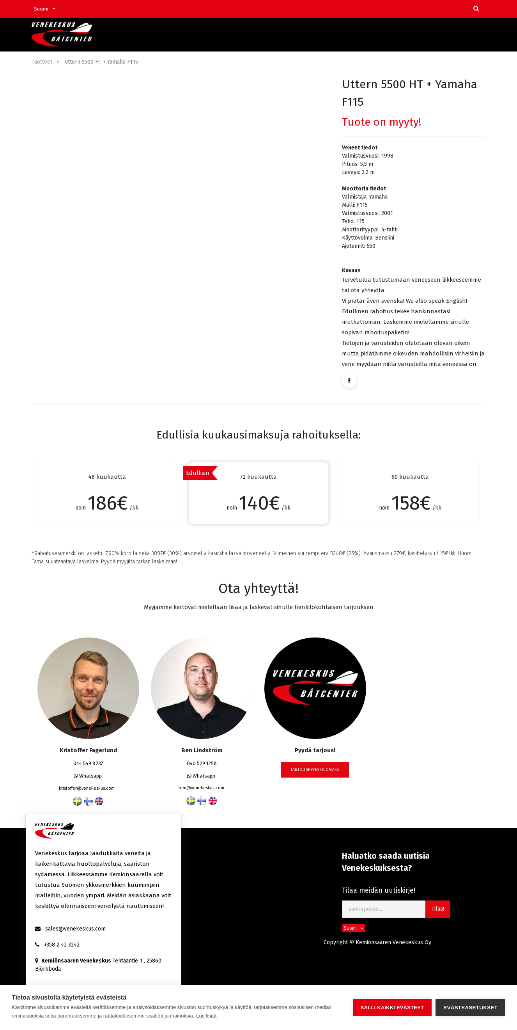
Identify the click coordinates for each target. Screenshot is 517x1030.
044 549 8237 (88, 763)
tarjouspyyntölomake (315, 769)
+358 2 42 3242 (62, 944)
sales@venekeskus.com (75, 928)
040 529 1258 (202, 763)
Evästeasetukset (470, 1007)
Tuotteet (42, 62)
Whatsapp (88, 776)
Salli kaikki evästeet (392, 1007)
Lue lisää (206, 1016)
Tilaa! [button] (438, 909)
